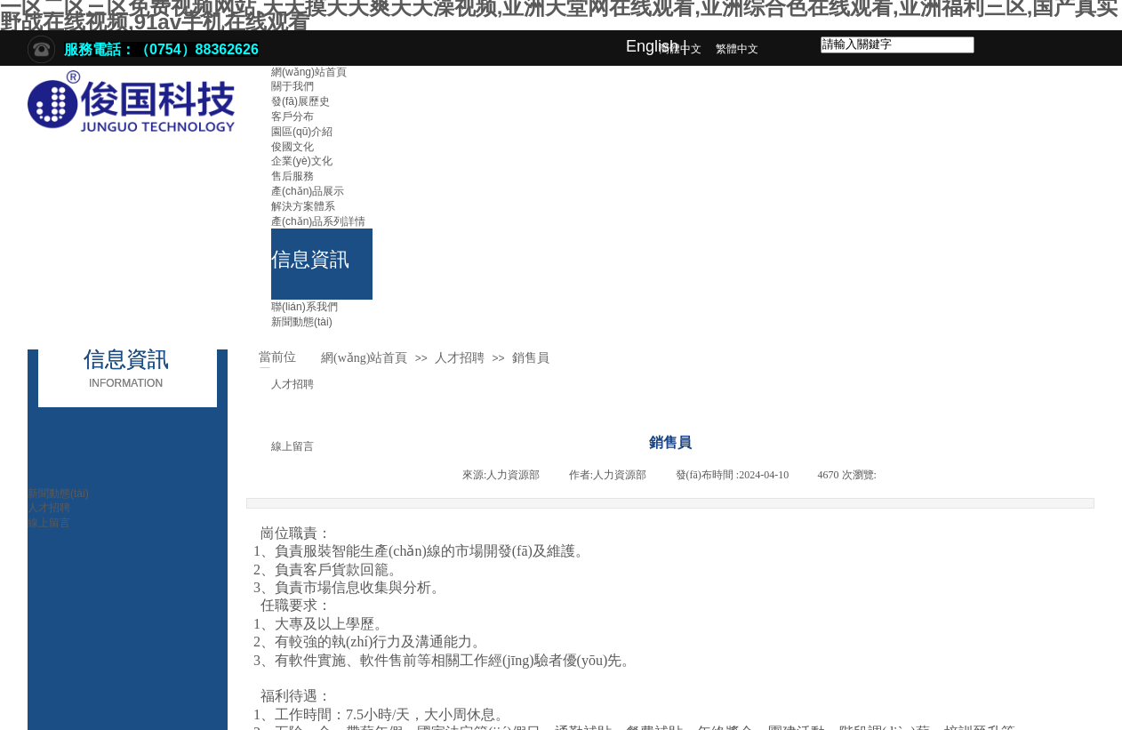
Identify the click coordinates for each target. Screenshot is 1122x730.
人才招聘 (292, 384)
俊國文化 (292, 146)
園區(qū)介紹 (302, 131)
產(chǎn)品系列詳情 (318, 221)
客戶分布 (292, 116)
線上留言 (49, 523)
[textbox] (897, 44)
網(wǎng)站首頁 (309, 72)
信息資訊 (310, 259)
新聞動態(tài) (302, 322)
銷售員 (530, 358)
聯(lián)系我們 (304, 307)
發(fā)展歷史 (300, 101)
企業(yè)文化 (302, 161)
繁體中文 (737, 49)
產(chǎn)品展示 (307, 191)
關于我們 (292, 86)
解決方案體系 (303, 206)
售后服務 (292, 176)
